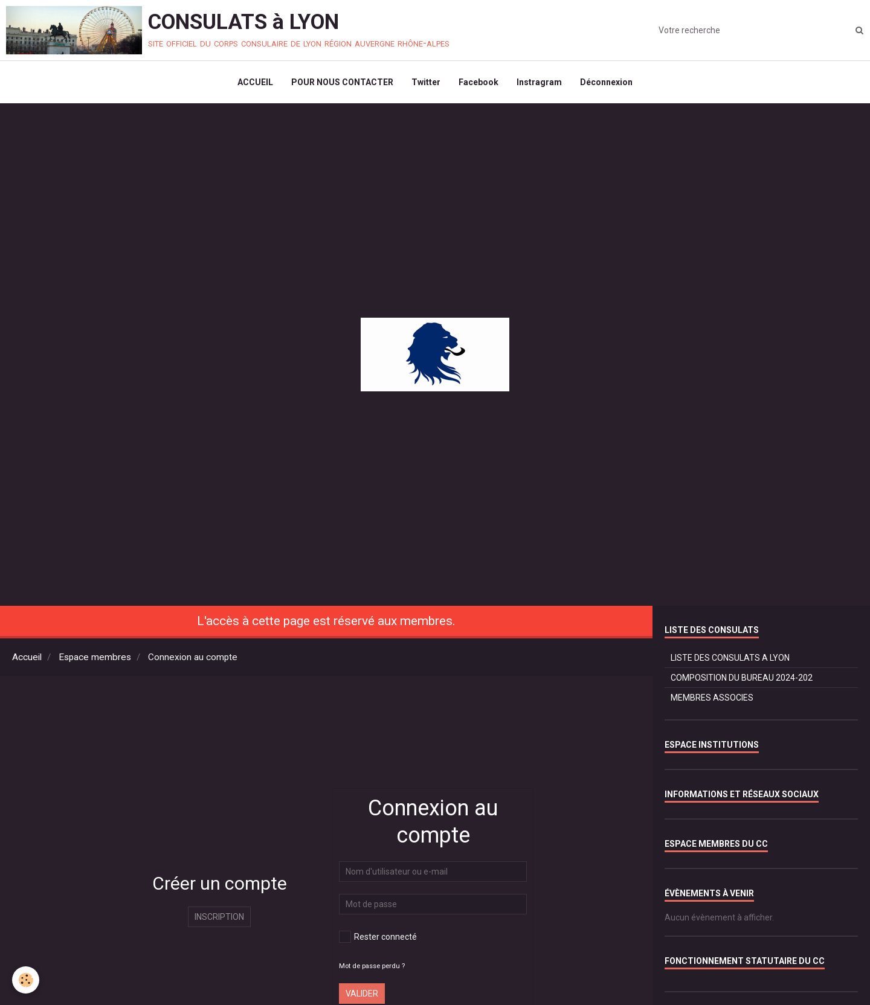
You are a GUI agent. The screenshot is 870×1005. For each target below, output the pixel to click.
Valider (362, 993)
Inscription (219, 917)
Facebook (478, 82)
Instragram (539, 82)
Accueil (27, 657)
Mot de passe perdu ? (372, 966)
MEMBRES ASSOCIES (712, 697)
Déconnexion (606, 82)
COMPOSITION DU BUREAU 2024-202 (742, 677)
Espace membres (95, 657)
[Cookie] (25, 980)
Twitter (425, 82)
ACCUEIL (255, 82)
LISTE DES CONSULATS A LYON (730, 658)
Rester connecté (378, 937)
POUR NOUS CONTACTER (342, 82)
